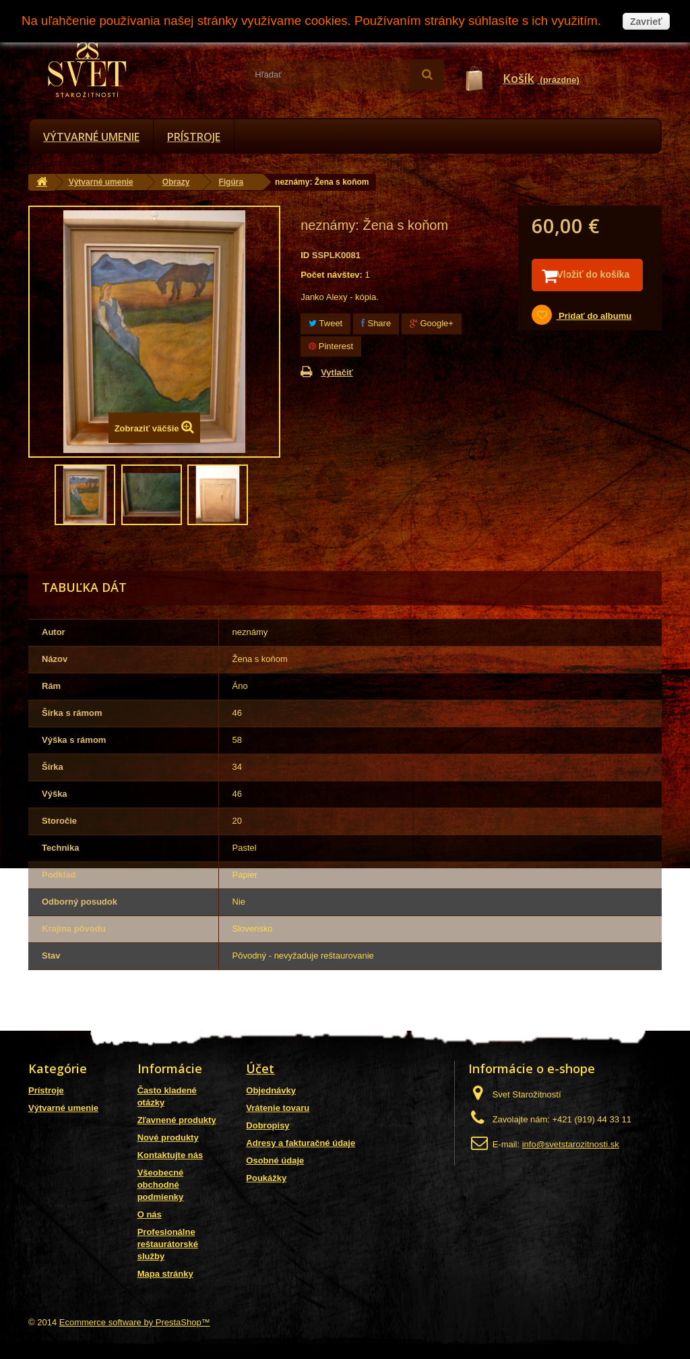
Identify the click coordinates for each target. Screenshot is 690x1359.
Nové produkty (168, 1137)
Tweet (325, 323)
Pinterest (331, 346)
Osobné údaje (275, 1160)
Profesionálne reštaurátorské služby (167, 1244)
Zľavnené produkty (176, 1120)
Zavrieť (646, 21)
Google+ (431, 323)
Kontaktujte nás (170, 1155)
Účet (260, 1068)
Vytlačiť (337, 372)
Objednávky (271, 1090)
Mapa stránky (165, 1274)
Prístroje (193, 136)
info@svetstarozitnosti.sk (570, 1144)
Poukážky (266, 1178)
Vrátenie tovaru (277, 1108)
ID (305, 255)
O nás (149, 1214)
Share (376, 323)
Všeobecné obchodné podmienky (160, 1185)
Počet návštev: (332, 275)
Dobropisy (267, 1125)
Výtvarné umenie (91, 136)
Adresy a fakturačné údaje (300, 1143)
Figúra (230, 182)
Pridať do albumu (593, 333)
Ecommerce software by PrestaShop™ (134, 1322)
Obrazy (176, 182)
